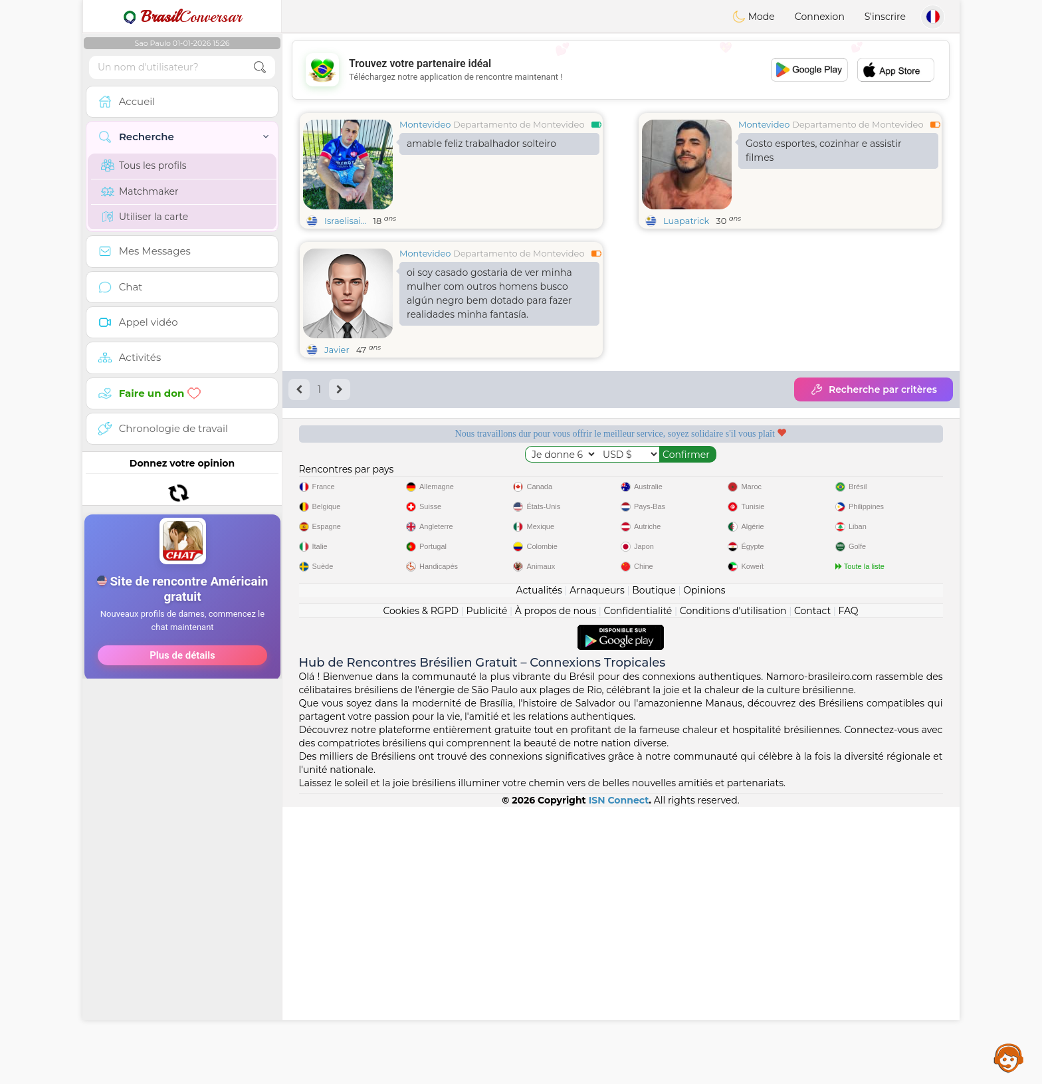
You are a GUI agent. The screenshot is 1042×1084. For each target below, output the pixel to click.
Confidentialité (638, 888)
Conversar (182, 17)
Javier (337, 349)
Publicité (487, 888)
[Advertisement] (182, 650)
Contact (812, 888)
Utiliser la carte (144, 216)
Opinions (704, 867)
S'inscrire (885, 17)
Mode (753, 16)
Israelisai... (345, 220)
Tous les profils (144, 165)
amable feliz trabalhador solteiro (481, 144)
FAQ (849, 888)
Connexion (820, 17)
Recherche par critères (873, 389)
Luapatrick (686, 220)
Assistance (1008, 1057)
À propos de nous (555, 888)
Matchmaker (140, 191)
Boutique (654, 867)
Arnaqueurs (597, 867)
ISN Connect (619, 1077)
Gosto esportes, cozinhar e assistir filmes (824, 150)
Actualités (539, 867)
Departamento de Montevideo (519, 124)
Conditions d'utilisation (733, 888)
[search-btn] (260, 67)
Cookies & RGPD (421, 888)
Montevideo (425, 124)
